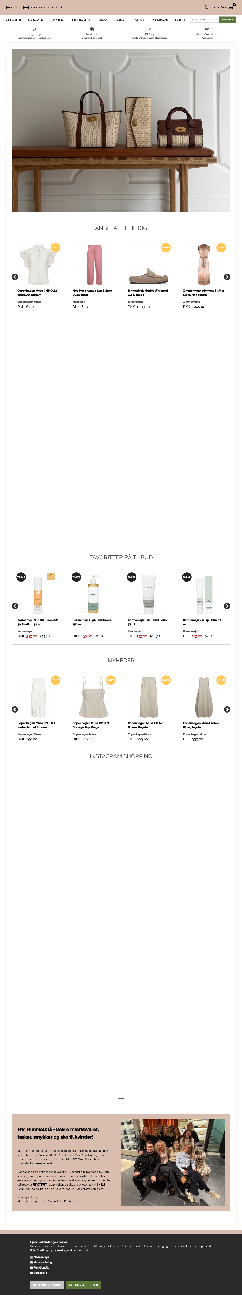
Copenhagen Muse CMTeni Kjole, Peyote (201, 725)
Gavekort (121, 19)
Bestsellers (81, 19)
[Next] (227, 276)
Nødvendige (41, 1257)
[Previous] (15, 276)
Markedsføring (43, 1262)
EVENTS (180, 19)
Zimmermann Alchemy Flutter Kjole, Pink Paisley (203, 292)
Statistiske (40, 1272)
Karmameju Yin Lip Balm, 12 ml (202, 622)
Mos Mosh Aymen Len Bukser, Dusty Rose (92, 292)
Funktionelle (41, 1267)
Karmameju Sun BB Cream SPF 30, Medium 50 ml (38, 622)
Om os (139, 19)
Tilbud (102, 19)
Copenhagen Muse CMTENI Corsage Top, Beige (91, 725)
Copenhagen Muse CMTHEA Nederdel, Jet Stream (36, 725)
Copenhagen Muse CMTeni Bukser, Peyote (146, 725)
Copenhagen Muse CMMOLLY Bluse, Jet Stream (37, 292)
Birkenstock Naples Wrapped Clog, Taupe (148, 292)
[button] (121, 1098)
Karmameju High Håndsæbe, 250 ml (92, 622)
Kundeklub (159, 19)
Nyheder (58, 19)
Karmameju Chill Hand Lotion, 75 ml (148, 622)
